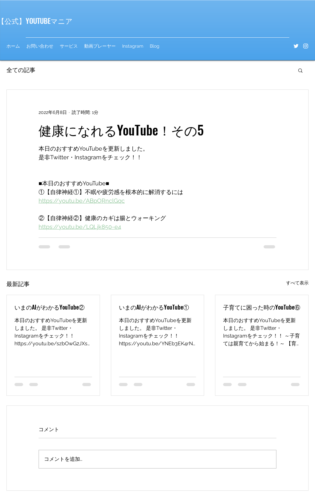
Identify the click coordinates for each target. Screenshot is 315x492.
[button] (300, 70)
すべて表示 (297, 282)
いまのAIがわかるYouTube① (154, 307)
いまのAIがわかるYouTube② (49, 307)
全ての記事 (20, 70)
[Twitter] (296, 46)
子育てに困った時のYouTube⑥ (261, 307)
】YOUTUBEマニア (46, 20)
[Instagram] (305, 46)
